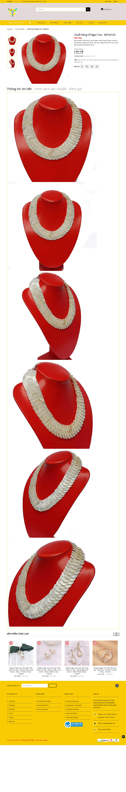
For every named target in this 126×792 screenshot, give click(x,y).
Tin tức (79, 23)
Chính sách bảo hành (72, 709)
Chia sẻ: (77, 66)
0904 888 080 (16, 1)
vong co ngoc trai (94, 60)
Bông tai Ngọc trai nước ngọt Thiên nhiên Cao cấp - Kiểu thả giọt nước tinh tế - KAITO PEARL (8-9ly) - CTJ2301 (79, 670)
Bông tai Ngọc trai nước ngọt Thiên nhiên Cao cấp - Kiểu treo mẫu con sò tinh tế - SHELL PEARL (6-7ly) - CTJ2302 (51, 670)
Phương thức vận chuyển (73, 705)
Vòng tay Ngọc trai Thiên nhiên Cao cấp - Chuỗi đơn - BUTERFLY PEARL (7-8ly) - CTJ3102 (107, 669)
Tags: (76, 60)
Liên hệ (91, 23)
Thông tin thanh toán (72, 700)
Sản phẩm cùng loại (18, 633)
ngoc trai (80, 60)
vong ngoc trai (114, 60)
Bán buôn (103, 23)
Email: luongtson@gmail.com (106, 722)
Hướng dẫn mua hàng (44, 700)
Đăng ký (115, 1)
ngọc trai (86, 60)
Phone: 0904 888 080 (104, 729)
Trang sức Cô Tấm (89, 56)
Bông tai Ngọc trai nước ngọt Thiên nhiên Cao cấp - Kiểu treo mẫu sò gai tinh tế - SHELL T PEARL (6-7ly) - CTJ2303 (23, 670)
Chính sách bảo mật (72, 717)
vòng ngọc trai (78, 62)
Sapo (46, 739)
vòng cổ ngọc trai (105, 60)
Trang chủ (41, 23)
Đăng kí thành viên (43, 705)
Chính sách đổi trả (71, 713)
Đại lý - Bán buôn (43, 709)
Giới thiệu (67, 23)
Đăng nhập (108, 1)
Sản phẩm (54, 23)
